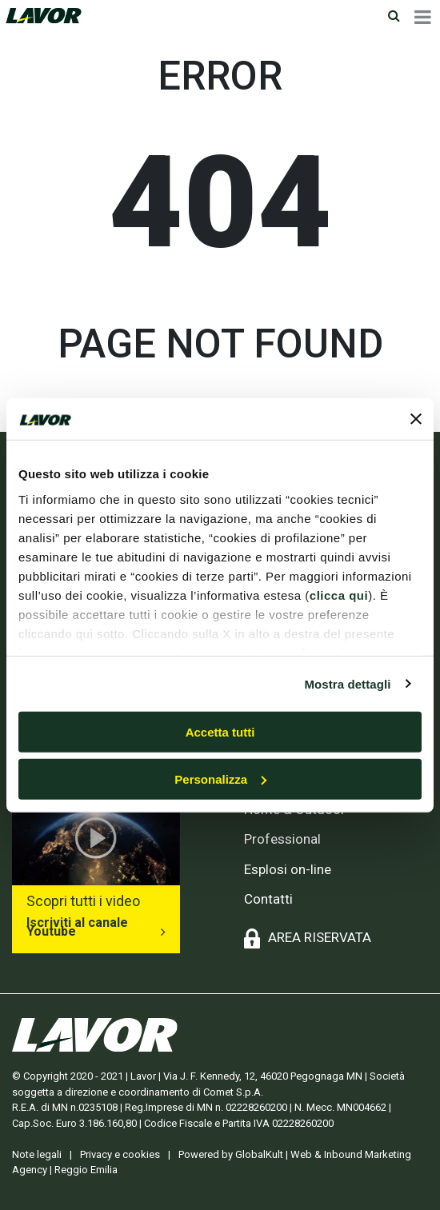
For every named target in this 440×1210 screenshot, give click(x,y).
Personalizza (220, 779)
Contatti (268, 899)
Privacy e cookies (120, 1154)
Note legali (37, 1154)
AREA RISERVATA (319, 937)
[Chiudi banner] (416, 419)
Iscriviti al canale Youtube (77, 927)
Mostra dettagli (347, 683)
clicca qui (339, 594)
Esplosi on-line (287, 869)
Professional (282, 839)
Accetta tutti (220, 732)
